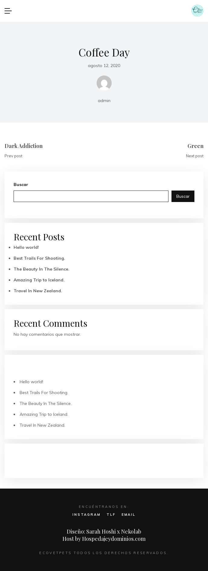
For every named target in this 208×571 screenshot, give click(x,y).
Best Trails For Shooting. (39, 258)
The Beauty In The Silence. (41, 269)
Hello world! (26, 247)
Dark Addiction (24, 145)
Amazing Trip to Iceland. (39, 280)
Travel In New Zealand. (38, 291)
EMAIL (129, 514)
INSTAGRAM (86, 514)
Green (195, 145)
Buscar (21, 184)
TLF (111, 514)
